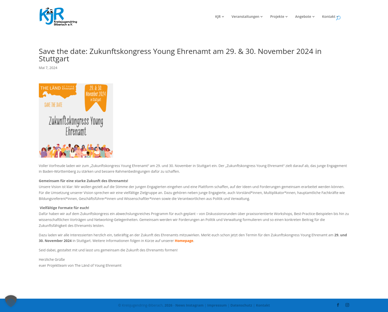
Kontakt (329, 17)
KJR (218, 17)
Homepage (184, 240)
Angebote (303, 17)
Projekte (277, 17)
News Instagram (189, 305)
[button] (11, 301)
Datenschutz (241, 305)
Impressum (217, 305)
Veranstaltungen (245, 17)
